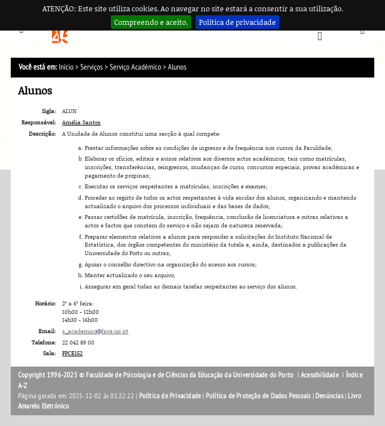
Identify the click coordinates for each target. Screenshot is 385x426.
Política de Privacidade (170, 396)
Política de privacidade (237, 22)
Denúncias (329, 396)
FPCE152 (72, 353)
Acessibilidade (320, 375)
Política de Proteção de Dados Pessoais (258, 396)
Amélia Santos (81, 122)
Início (66, 67)
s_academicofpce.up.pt (95, 331)
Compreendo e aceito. (151, 22)
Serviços (91, 67)
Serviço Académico (136, 67)
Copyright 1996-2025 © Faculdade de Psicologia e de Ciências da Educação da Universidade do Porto (156, 375)
